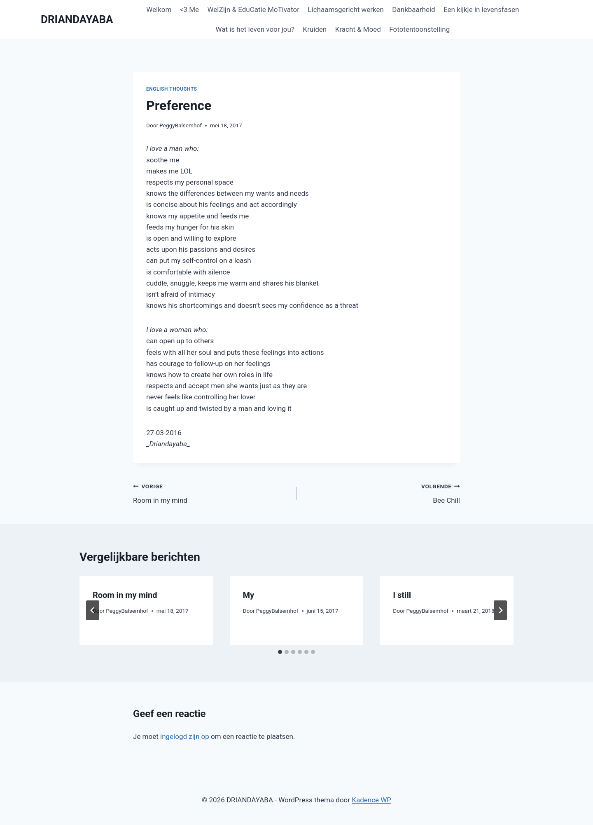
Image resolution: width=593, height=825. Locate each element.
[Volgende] (500, 610)
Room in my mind (211, 492)
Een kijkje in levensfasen (481, 9)
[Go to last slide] (92, 610)
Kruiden (315, 29)
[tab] (280, 652)
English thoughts (171, 89)
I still (402, 595)
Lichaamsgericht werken (346, 9)
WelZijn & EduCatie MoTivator (253, 9)
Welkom (158, 9)
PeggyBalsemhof (180, 125)
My (248, 595)
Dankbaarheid (413, 9)
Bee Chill (382, 492)
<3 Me (189, 9)
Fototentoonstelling (419, 29)
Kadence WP (371, 800)
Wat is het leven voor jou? (254, 29)
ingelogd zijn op (184, 736)
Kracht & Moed (358, 29)
